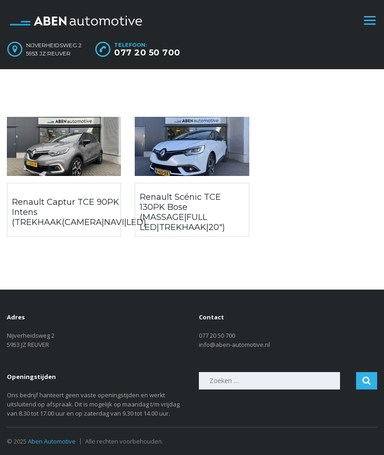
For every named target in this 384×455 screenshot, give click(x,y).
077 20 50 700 (147, 53)
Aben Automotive (52, 441)
